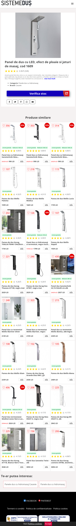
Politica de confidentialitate (39, 508)
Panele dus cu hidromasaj (52, 484)
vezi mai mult (49, 78)
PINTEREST (44, 500)
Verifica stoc (49, 93)
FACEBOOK (30, 500)
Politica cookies (60, 508)
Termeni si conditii (15, 508)
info (21, 161)
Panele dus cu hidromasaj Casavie (20, 484)
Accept (48, 523)
